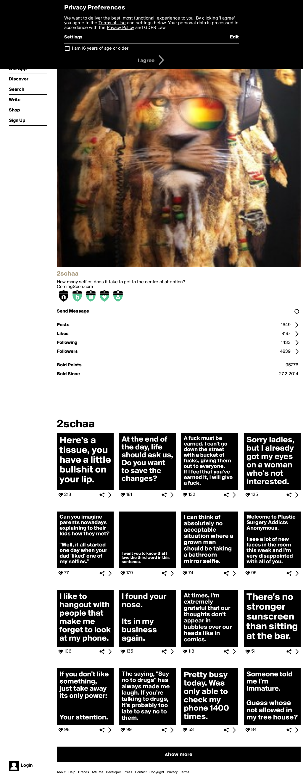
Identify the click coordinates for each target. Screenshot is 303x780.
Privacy (172, 772)
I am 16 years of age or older (100, 48)
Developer (113, 772)
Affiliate (97, 772)
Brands (83, 772)
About (61, 772)
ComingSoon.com (75, 286)
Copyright (156, 772)
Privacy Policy (120, 27)
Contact (141, 772)
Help (71, 772)
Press (128, 772)
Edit (234, 37)
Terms (184, 772)
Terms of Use (112, 23)
